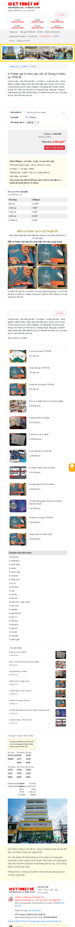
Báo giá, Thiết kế (27, 32)
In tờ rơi (12, 583)
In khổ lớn (32, 36)
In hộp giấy (13, 636)
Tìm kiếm (61, 15)
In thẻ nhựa (14, 587)
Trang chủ (13, 32)
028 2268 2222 (34, 911)
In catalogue (14, 561)
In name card (14, 572)
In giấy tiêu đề (15, 613)
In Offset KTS (45, 36)
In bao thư (13, 598)
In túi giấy (13, 632)
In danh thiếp (14, 565)
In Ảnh (40, 32)
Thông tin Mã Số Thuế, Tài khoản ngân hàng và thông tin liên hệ (34, 921)
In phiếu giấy (14, 639)
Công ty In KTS (23, 41)
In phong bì (13, 624)
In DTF (56, 36)
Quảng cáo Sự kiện (17, 36)
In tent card (13, 606)
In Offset (24, 66)
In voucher (13, 621)
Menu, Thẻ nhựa (52, 32)
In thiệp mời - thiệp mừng (19, 602)
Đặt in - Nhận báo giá (54, 148)
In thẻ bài (13, 595)
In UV (11, 41)
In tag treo (13, 628)
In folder (12, 568)
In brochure (14, 557)
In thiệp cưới (14, 580)
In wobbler (13, 610)
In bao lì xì (13, 617)
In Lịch (12, 591)
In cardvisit (13, 576)
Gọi (72, 467)
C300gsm (31, 117)
